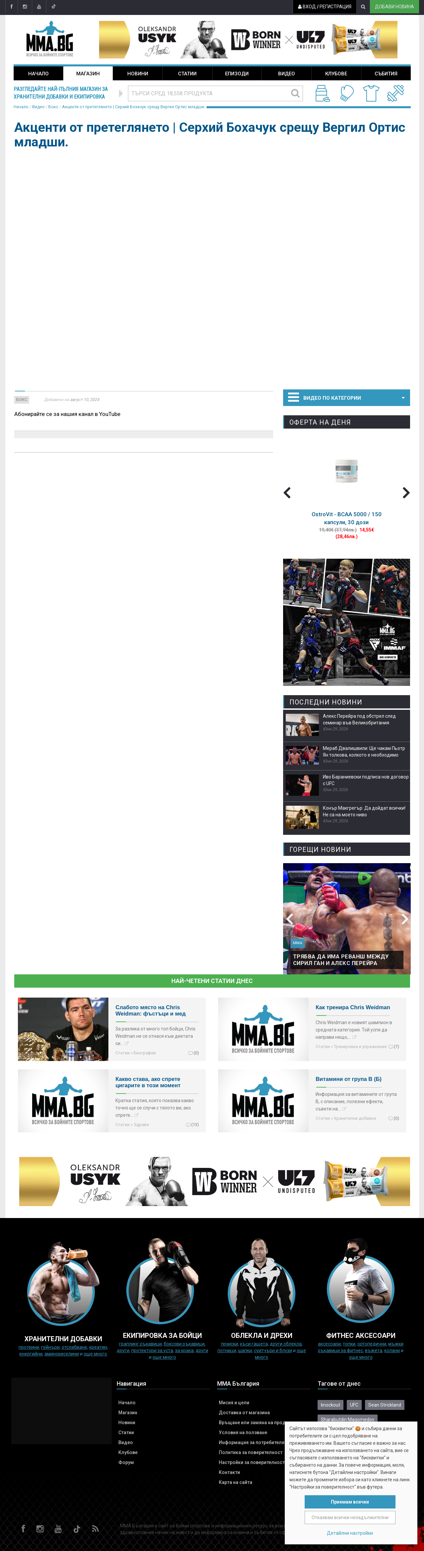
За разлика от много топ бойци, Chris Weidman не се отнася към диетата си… (155, 1036)
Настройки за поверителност (252, 1462)
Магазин (88, 74)
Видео (286, 74)
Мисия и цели (234, 1402)
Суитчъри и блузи (273, 1350)
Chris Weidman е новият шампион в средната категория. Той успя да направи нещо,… (354, 1030)
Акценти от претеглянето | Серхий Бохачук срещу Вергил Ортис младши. (133, 106)
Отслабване (74, 1347)
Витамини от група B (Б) (349, 1079)
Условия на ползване (243, 1432)
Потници (226, 1350)
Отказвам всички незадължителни (350, 1517)
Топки (349, 1344)
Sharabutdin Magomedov (347, 1419)
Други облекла (286, 1344)
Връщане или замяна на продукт (256, 1422)
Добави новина (394, 6)
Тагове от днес (339, 1383)
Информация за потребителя (251, 1442)
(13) (195, 1124)
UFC (354, 1405)
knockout (330, 1405)
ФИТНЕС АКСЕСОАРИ (360, 1336)
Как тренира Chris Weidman (353, 1007)
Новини (137, 74)
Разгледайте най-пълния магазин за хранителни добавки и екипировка (61, 93)
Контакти (229, 1472)
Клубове (336, 74)
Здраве (141, 1124)
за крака (184, 1350)
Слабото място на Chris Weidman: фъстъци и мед (150, 1010)
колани (392, 1350)
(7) (396, 1046)
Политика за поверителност (250, 1452)
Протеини (29, 1347)
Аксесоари (329, 1344)
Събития (386, 74)
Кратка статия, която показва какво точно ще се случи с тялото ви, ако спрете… (154, 1108)
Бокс (53, 106)
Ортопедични (371, 1344)
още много (95, 1353)
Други (123, 1350)
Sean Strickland (384, 1405)
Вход (307, 6)
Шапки (245, 1350)
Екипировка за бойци (162, 1336)
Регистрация (335, 6)
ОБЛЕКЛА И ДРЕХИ (261, 1336)
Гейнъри (50, 1347)
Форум (126, 1462)
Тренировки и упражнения (360, 1046)
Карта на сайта (235, 1482)
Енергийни (30, 1353)
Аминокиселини (61, 1353)
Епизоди (237, 74)
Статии (187, 74)
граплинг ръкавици (140, 1344)
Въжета (373, 1350)
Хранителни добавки (355, 1118)
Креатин (98, 1347)
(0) (196, 1052)
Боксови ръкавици (184, 1344)
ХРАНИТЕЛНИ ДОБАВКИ (63, 1339)
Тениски (229, 1344)
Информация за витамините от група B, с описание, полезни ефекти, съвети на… (356, 1101)
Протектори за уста (152, 1350)
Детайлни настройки (350, 1533)
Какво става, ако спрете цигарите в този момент (147, 1082)
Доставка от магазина (244, 1412)
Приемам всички (350, 1502)
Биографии (145, 1052)
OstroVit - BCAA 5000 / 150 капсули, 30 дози (347, 518)
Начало (38, 74)
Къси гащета (254, 1344)
